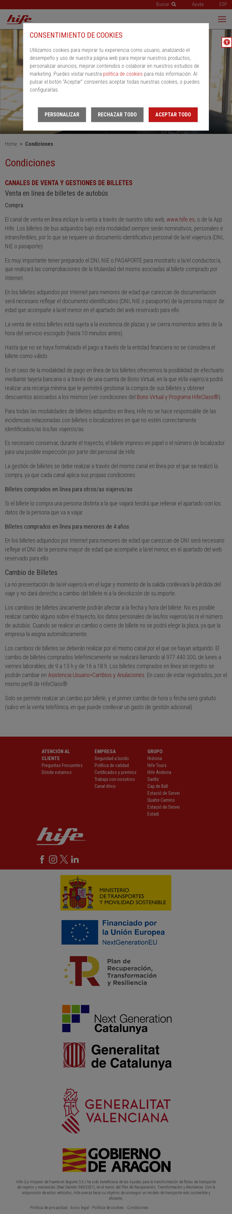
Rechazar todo (117, 114)
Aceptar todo (173, 114)
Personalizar (62, 114)
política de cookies (123, 74)
